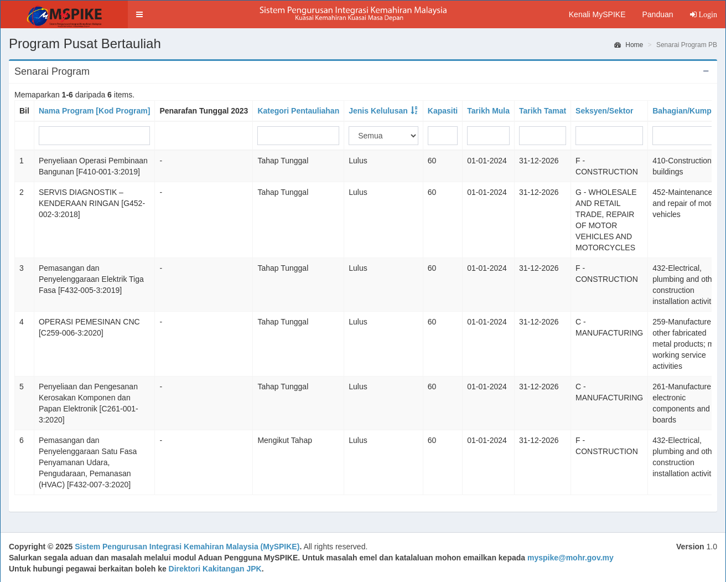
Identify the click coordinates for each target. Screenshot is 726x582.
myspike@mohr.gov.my (570, 557)
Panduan (657, 14)
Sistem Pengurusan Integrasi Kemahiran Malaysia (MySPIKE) (187, 546)
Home (628, 45)
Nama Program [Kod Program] (94, 110)
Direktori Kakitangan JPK (215, 568)
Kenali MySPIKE (597, 14)
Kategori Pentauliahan (298, 110)
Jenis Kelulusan (378, 110)
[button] (139, 14)
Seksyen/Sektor (604, 110)
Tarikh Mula (488, 110)
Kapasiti (443, 110)
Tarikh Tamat (542, 110)
